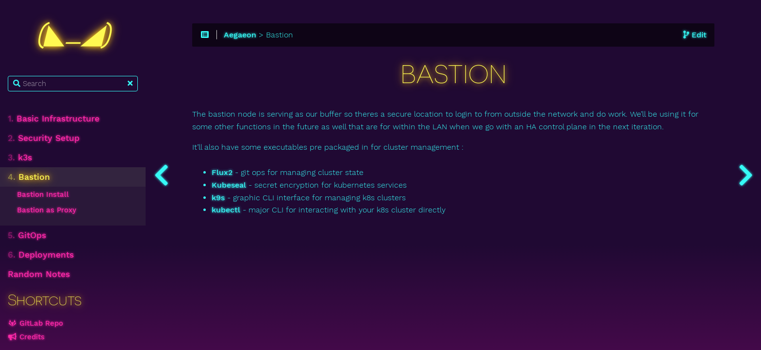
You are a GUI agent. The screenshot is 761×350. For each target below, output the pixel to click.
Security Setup (44, 138)
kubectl (226, 210)
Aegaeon (240, 35)
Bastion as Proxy (46, 210)
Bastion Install (43, 194)
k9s (218, 197)
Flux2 (222, 172)
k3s (20, 157)
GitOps (27, 235)
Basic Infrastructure (53, 118)
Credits (26, 336)
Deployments (41, 255)
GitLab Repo (35, 323)
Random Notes (39, 274)
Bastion (29, 177)
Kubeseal (229, 185)
